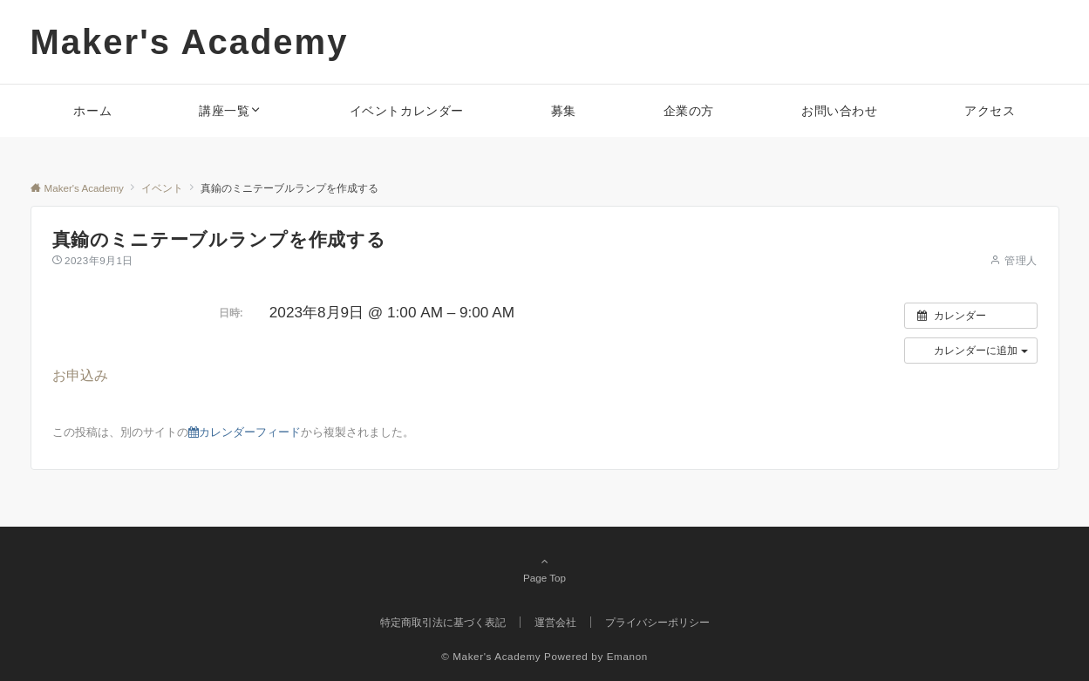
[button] (971, 350)
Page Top (545, 569)
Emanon (627, 656)
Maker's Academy (190, 42)
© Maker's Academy (491, 656)
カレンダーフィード (244, 432)
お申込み (80, 375)
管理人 (1020, 260)
